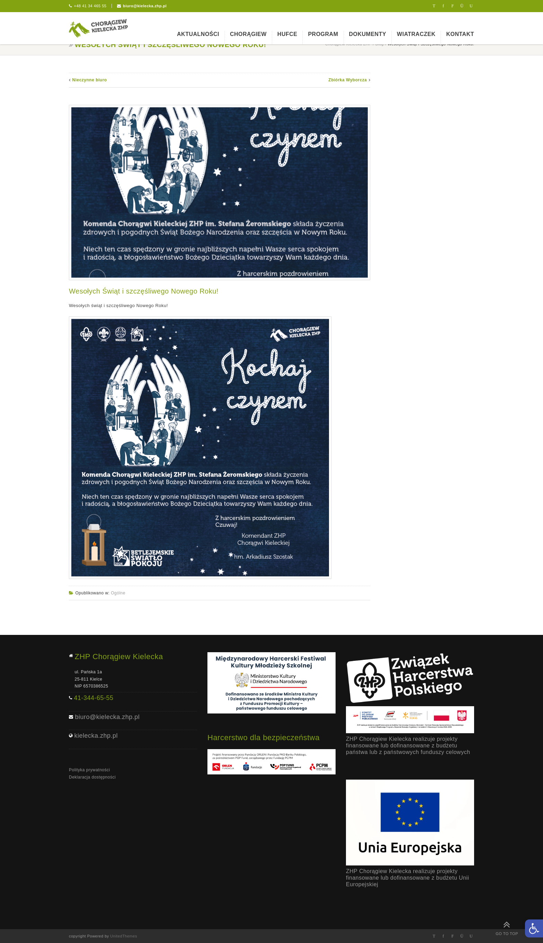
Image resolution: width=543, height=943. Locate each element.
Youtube (471, 6)
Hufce (287, 34)
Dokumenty (367, 34)
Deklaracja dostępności (92, 777)
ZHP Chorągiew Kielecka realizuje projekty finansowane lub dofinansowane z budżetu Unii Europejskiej (407, 877)
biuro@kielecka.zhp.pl (145, 6)
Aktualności (198, 34)
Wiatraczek (416, 34)
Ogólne (118, 593)
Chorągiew (248, 34)
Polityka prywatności (89, 769)
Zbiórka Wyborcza (347, 80)
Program (323, 34)
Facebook (443, 6)
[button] (534, 928)
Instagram (462, 6)
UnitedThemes (123, 936)
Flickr (453, 6)
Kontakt (460, 34)
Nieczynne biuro (89, 80)
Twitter (434, 6)
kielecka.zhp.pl (96, 735)
